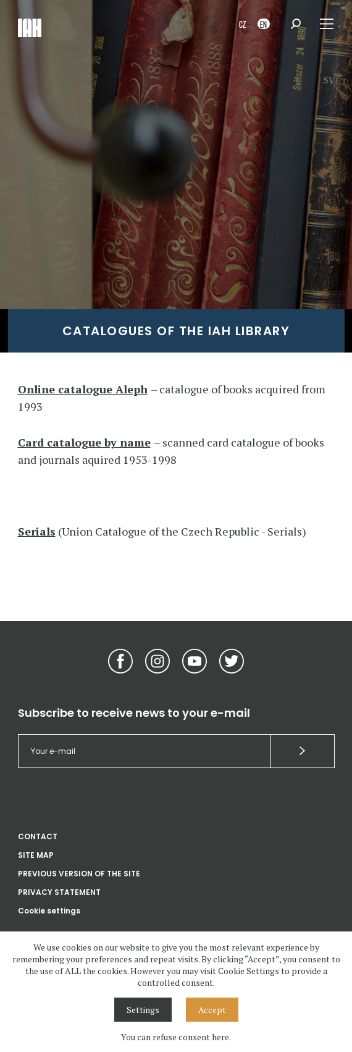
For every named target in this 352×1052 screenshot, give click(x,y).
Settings (143, 1010)
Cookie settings (49, 910)
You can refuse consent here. (176, 1037)
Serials (37, 531)
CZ (242, 24)
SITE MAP (36, 855)
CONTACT (37, 836)
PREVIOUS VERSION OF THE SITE (79, 873)
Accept (212, 1010)
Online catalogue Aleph (83, 389)
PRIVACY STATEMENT (59, 892)
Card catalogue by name (84, 442)
